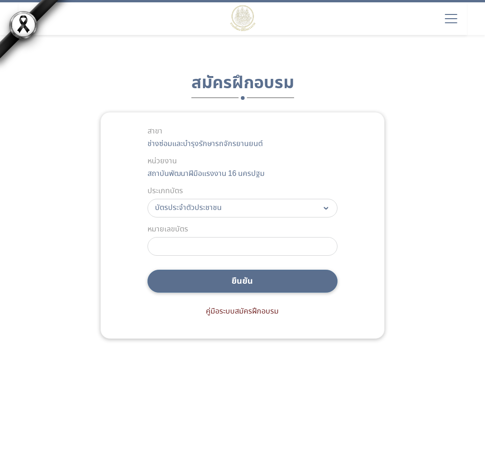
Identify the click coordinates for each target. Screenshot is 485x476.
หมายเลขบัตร (168, 229)
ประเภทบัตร (165, 191)
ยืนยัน (242, 281)
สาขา (155, 131)
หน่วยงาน (162, 161)
